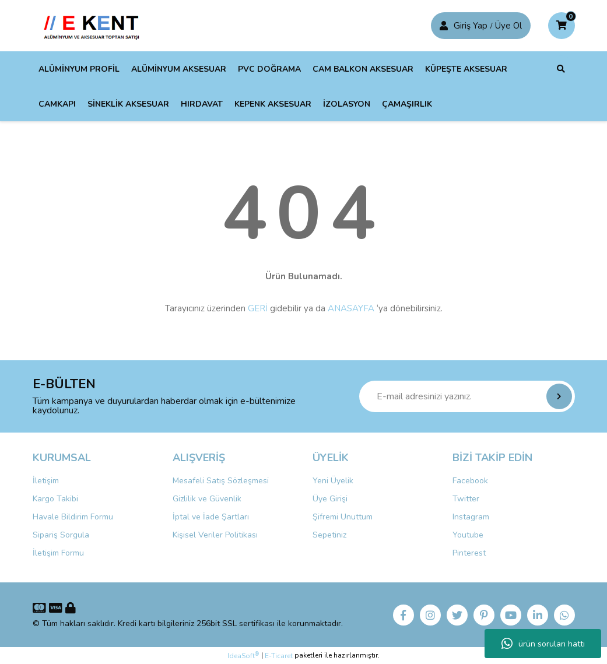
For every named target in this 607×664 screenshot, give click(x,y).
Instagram (470, 516)
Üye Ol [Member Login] (508, 25)
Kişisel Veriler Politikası (215, 534)
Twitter (465, 498)
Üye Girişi (330, 498)
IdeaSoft (243, 656)
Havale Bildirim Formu (73, 516)
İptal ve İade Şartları (211, 516)
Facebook (470, 480)
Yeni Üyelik (333, 480)
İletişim (46, 480)
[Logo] (94, 25)
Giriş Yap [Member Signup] (470, 25)
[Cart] (561, 25)
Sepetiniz (329, 534)
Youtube (467, 534)
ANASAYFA (351, 308)
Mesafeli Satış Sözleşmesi (221, 480)
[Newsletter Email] (467, 396)
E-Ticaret (279, 656)
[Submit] (559, 396)
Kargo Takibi (55, 498)
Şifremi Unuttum (343, 516)
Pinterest (469, 552)
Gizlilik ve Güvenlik (207, 498)
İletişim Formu (58, 552)
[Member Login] (444, 25)
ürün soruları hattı (543, 643)
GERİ (258, 308)
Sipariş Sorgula (61, 534)
